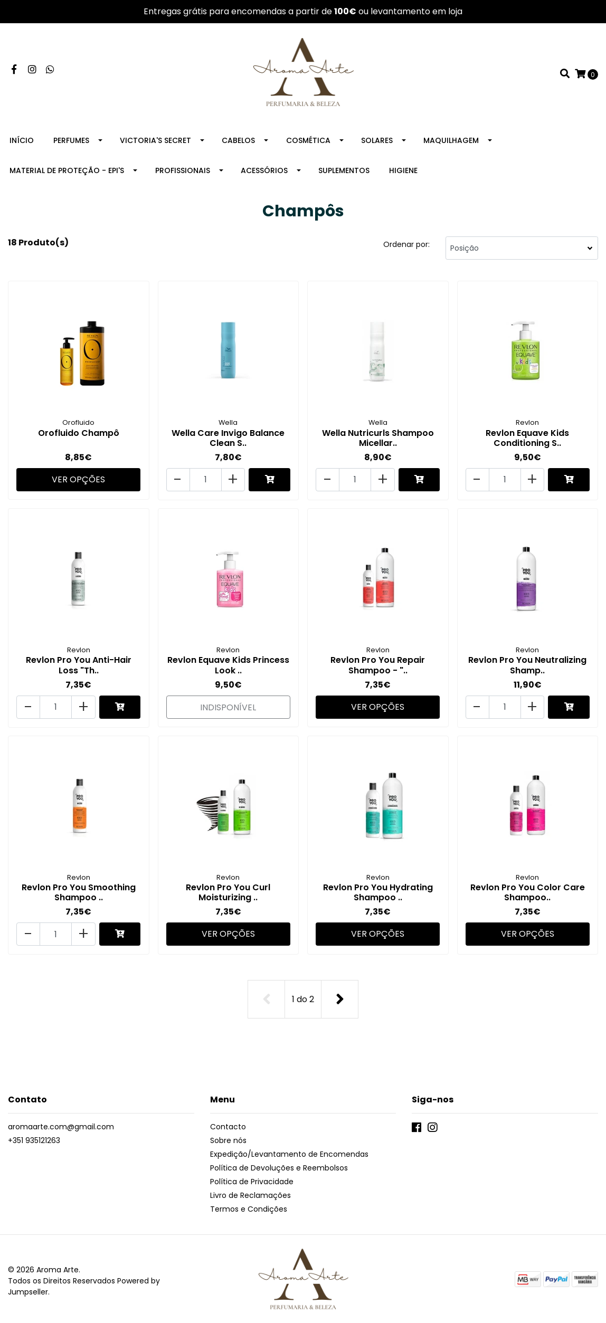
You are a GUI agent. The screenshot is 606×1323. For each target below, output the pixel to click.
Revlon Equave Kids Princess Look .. (228, 665)
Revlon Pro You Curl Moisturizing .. (228, 891)
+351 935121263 (34, 1136)
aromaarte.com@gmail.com (61, 1122)
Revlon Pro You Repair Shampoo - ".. (377, 665)
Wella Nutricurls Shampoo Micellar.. (378, 440)
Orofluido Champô (78, 435)
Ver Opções (78, 479)
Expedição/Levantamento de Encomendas (289, 1150)
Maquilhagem (451, 142)
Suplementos (344, 172)
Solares (377, 142)
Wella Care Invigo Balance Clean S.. (228, 440)
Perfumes (71, 142)
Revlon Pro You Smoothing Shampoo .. (79, 891)
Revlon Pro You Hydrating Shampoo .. (378, 891)
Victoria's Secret (155, 142)
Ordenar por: (406, 246)
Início (22, 142)
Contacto (228, 1122)
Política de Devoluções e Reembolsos (279, 1163)
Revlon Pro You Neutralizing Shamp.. (527, 665)
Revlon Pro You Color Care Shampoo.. (527, 891)
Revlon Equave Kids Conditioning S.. (527, 440)
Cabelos (238, 142)
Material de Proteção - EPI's (67, 172)
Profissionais (182, 172)
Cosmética (308, 142)
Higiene (403, 172)
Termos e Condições (248, 1205)
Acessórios (264, 172)
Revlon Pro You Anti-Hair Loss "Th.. (78, 665)
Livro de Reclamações (250, 1191)
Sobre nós (228, 1136)
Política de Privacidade (251, 1177)
